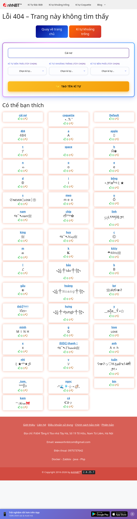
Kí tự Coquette (83, 4)
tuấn (114, 359)
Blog (103, 4)
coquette (68, 115)
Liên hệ (41, 425)
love (114, 327)
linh (114, 211)
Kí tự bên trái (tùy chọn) (22, 63)
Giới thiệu (29, 425)
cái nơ (23, 115)
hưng (68, 306)
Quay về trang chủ (52, 31)
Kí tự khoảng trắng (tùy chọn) (67, 63)
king (23, 232)
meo (68, 195)
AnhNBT (75, 472)
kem (23, 398)
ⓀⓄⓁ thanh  (68, 343)
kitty (114, 248)
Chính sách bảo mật (87, 425)
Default (114, 115)
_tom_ (23, 381)
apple (114, 131)
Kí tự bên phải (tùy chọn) (105, 63)
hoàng (68, 286)
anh (114, 343)
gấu (22, 286)
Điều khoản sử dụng (60, 425)
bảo (68, 265)
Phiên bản (108, 425)
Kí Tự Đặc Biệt (35, 4)
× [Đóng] (132, 514)
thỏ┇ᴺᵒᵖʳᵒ (23, 306)
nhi (23, 359)
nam (23, 211)
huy (68, 232)
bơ (114, 286)
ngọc (68, 381)
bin (114, 381)
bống (114, 178)
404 (23, 131)
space (68, 147)
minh (22, 327)
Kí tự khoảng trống (59, 4)
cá (68, 398)
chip (68, 211)
